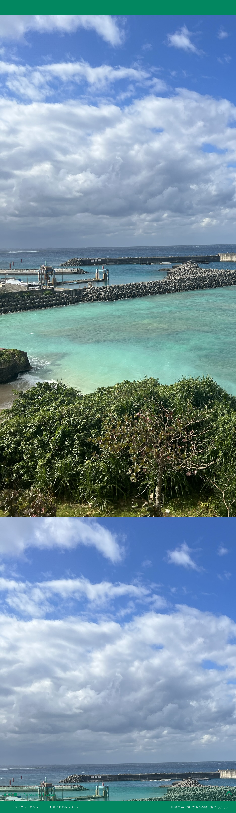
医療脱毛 (202, 577)
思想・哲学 (199, 481)
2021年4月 (199, 765)
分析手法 (202, 504)
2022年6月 (199, 688)
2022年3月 (199, 727)
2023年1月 (199, 676)
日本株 (202, 510)
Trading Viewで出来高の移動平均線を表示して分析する (198, 355)
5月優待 (202, 559)
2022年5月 (199, 701)
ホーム (27, 22)
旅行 (117, 22)
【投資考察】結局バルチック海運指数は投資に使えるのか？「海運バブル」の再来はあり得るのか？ (197, 283)
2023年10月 (199, 637)
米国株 (202, 516)
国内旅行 (202, 538)
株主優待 (199, 549)
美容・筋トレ (163, 22)
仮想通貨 (199, 469)
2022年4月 (199, 714)
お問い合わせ (208, 22)
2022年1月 (199, 740)
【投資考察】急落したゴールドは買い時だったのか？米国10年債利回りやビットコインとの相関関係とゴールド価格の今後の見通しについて (198, 322)
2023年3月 (199, 663)
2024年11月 (199, 612)
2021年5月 (199, 752)
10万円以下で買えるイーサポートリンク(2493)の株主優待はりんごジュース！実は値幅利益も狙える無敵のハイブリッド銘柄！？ (198, 417)
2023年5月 (199, 650)
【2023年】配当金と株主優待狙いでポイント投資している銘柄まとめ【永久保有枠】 (198, 381)
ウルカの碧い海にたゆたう (118, 7)
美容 (199, 571)
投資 (72, 22)
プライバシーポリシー (27, 806)
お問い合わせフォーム (65, 806)
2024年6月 (199, 625)
